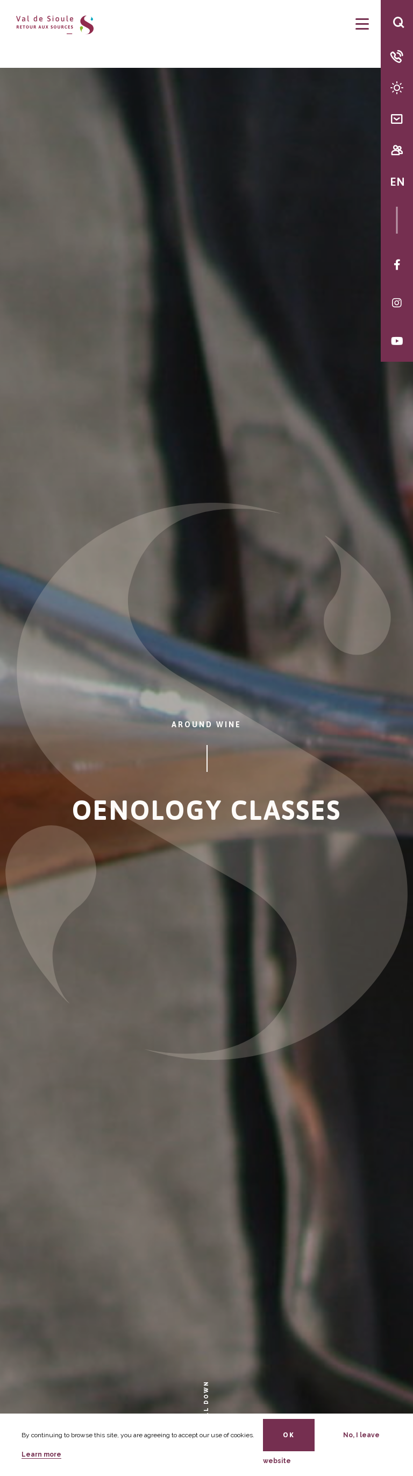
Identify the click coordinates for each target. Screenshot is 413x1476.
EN (397, 181)
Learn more (41, 1454)
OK (289, 1435)
